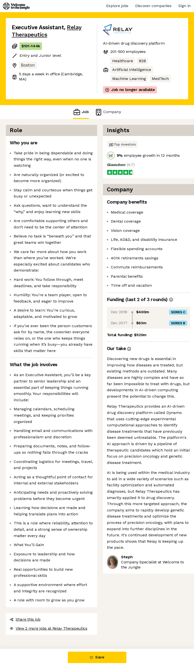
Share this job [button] (25, 619)
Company (108, 112)
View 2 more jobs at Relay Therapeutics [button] (48, 628)
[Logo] (16, 6)
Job (81, 112)
